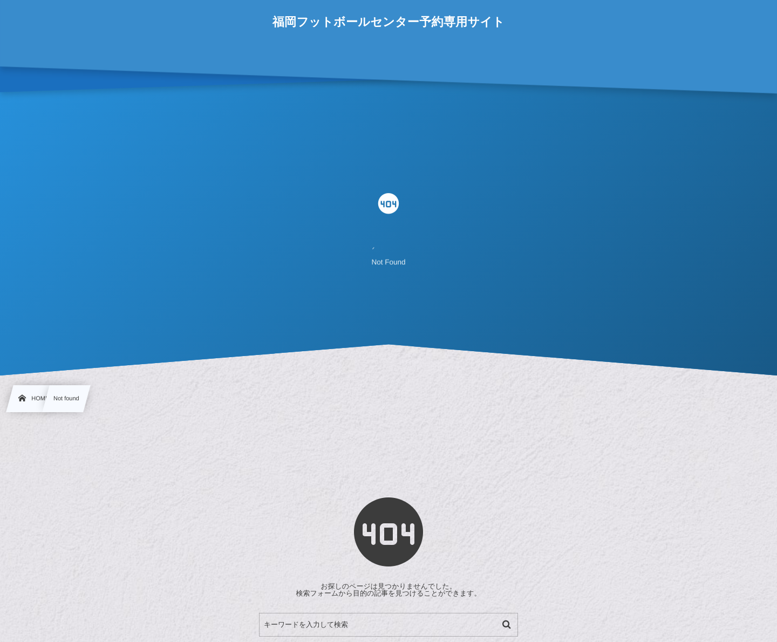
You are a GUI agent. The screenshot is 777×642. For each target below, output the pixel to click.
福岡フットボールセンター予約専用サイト (388, 22)
